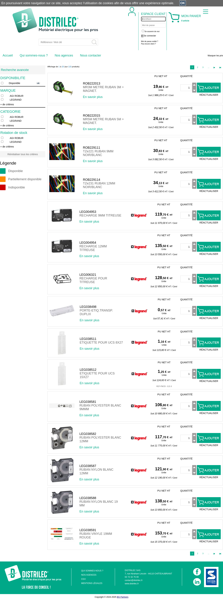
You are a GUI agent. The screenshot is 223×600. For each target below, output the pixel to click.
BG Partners (122, 597)
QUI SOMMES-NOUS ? (92, 570)
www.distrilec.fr (132, 583)
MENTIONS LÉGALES (91, 583)
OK (182, 3)
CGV (83, 579)
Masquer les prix (215, 55)
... (208, 67)
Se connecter (150, 36)
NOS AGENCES (88, 575)
